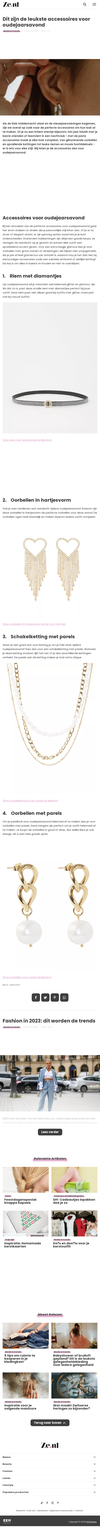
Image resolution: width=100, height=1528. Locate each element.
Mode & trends (12, 31)
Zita (48, 31)
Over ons (31, 1510)
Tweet (45, 997)
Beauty (7, 1464)
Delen (36, 997)
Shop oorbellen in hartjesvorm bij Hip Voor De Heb (34, 624)
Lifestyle (8, 1485)
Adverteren (42, 1510)
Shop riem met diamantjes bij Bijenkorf (27, 440)
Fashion (7, 1471)
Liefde (6, 1478)
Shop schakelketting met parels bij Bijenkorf (30, 800)
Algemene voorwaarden (61, 1510)
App (64, 997)
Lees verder (50, 1132)
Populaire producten (16, 1492)
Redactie (20, 1510)
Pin (55, 997)
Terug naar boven (47, 1423)
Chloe (49, 1027)
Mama (7, 1457)
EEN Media (91, 1521)
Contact (79, 1510)
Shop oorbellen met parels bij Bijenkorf (27, 977)
